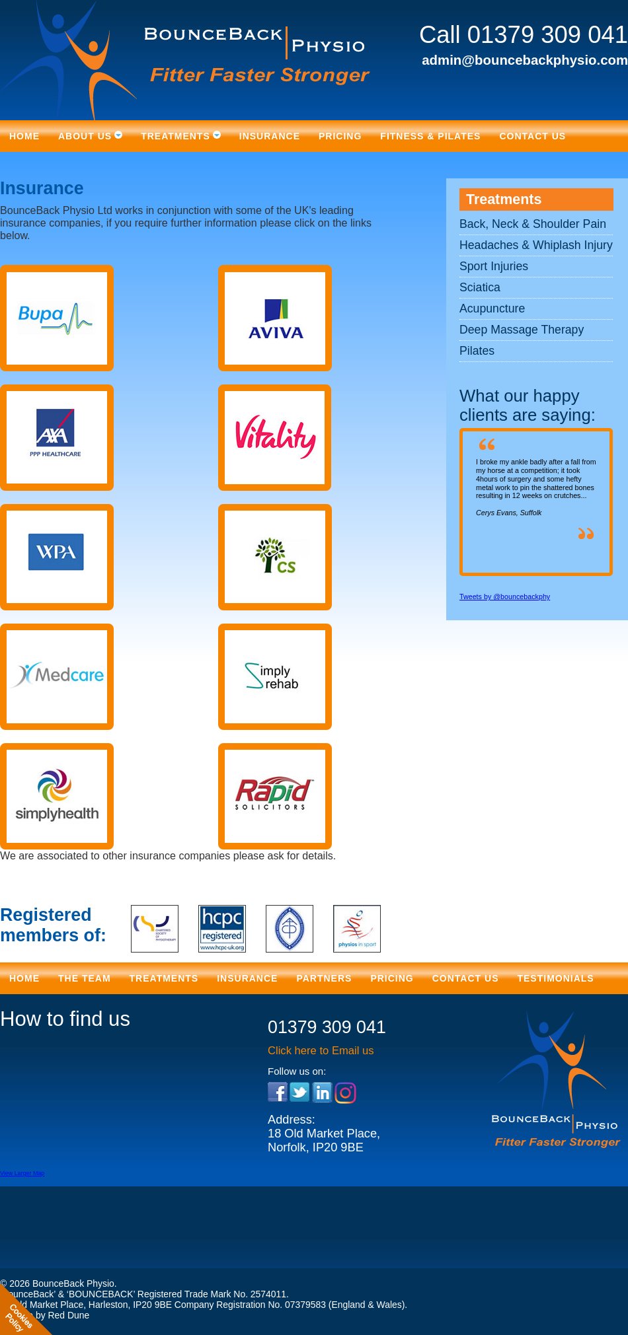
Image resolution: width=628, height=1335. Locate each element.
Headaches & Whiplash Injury (536, 245)
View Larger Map (22, 1173)
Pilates (476, 350)
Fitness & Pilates (430, 136)
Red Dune (68, 1315)
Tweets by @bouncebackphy (504, 596)
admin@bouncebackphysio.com (525, 60)
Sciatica (479, 287)
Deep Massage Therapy (521, 329)
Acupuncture (492, 308)
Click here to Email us (321, 1050)
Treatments (503, 199)
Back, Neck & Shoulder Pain (532, 224)
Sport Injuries (493, 266)
